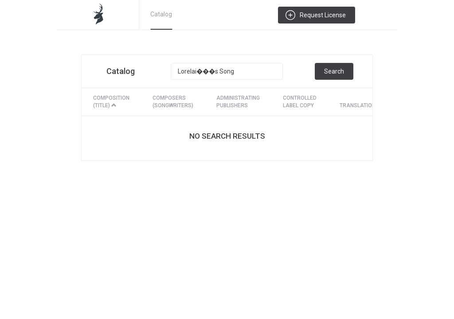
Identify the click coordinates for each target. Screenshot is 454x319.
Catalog (161, 14)
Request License (323, 15)
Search (334, 71)
